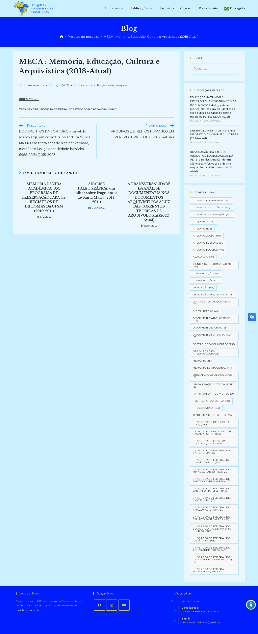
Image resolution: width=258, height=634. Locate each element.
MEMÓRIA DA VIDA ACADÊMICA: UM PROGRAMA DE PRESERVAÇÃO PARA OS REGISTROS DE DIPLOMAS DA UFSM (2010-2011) (44, 197)
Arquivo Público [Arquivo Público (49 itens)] (208, 249)
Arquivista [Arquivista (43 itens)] (203, 221)
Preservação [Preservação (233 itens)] (206, 407)
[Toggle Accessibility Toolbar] (251, 605)
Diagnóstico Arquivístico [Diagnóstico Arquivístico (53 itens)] (212, 303)
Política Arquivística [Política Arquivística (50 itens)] (211, 400)
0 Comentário (212, 121)
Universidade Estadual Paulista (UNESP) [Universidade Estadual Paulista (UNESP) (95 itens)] (210, 442)
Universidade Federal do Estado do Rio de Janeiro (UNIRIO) (78, 109)
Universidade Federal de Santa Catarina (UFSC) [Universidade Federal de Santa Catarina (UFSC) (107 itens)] (212, 480)
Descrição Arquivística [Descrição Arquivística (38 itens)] (213, 294)
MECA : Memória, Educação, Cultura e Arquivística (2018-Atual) (151, 37)
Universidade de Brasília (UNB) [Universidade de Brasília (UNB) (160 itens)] (211, 423)
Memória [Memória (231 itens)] (202, 360)
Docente (85, 85)
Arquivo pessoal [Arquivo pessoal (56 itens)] (208, 242)
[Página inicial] (61, 37)
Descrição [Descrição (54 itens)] (203, 287)
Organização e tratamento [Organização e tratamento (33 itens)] (214, 385)
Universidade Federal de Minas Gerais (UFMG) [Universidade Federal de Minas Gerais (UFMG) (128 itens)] (211, 470)
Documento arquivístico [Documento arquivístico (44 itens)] (211, 319)
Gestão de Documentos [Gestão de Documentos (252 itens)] (214, 344)
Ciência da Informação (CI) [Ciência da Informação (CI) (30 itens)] (212, 265)
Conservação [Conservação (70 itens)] (206, 280)
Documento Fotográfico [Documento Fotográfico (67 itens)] (212, 336)
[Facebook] (99, 605)
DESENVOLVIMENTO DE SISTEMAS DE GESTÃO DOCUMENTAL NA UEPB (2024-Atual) (214, 134)
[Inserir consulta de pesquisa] (214, 69)
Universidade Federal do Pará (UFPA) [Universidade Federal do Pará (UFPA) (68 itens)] (211, 539)
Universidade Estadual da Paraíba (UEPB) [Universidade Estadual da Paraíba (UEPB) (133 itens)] (212, 432)
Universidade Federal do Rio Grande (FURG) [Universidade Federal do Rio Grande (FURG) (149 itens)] (211, 549)
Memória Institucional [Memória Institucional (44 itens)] (212, 367)
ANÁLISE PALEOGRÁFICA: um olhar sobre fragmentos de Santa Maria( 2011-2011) (96, 193)
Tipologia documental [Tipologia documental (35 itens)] (212, 414)
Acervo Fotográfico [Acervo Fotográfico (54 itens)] (211, 207)
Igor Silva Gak (29, 99)
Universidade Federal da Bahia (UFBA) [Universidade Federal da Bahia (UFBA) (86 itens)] (211, 451)
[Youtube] (124, 605)
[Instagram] (111, 605)
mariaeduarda (34, 85)
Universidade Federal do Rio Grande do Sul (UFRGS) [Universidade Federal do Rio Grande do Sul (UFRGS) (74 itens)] (212, 559)
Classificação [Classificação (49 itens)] (206, 273)
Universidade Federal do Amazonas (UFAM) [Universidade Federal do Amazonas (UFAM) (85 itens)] (211, 508)
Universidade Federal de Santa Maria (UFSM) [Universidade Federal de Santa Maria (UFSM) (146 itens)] (211, 489)
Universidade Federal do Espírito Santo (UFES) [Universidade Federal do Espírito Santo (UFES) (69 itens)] (211, 518)
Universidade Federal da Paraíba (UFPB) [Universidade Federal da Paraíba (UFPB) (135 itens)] (211, 461)
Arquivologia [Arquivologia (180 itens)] (207, 235)
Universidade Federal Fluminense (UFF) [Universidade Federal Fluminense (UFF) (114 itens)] (209, 570)
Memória (32, 109)
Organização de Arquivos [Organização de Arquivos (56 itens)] (212, 376)
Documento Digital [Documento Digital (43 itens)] (210, 327)
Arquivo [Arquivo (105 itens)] (202, 228)
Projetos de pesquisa (112, 85)
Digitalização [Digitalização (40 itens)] (206, 311)
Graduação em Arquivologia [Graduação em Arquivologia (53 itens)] (206, 352)
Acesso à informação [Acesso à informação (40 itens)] (212, 214)
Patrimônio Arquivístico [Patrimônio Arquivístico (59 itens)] (214, 393)
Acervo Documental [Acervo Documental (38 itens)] (211, 200)
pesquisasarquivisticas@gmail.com (202, 622)
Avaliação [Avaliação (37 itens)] (203, 256)
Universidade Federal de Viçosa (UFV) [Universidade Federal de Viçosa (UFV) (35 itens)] (211, 499)
